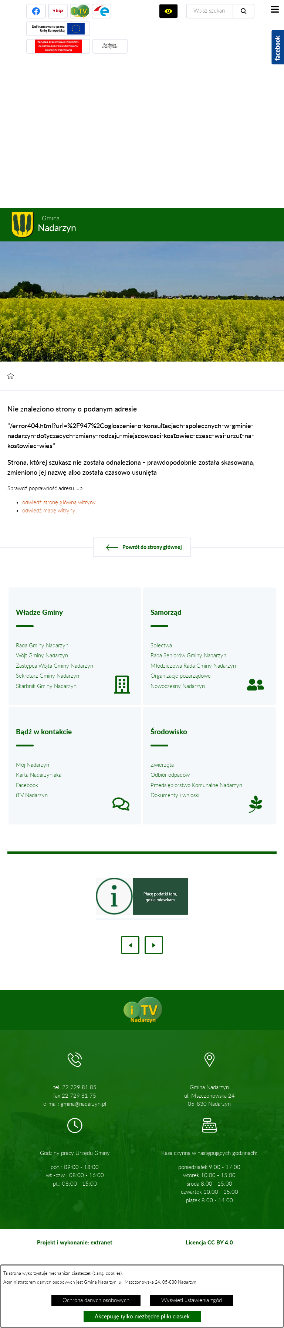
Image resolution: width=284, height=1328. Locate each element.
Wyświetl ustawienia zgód (191, 1300)
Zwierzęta (162, 765)
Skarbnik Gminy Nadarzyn (46, 686)
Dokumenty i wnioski (175, 795)
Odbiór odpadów (170, 775)
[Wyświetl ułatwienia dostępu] (168, 11)
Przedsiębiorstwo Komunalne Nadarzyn (196, 785)
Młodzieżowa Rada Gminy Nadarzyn (193, 666)
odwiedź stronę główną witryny (59, 502)
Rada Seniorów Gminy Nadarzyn (188, 655)
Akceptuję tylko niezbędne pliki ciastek (142, 1316)
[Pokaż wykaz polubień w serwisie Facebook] (277, 47)
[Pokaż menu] (275, 9)
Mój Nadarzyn (32, 765)
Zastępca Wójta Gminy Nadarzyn (54, 666)
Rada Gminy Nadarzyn (42, 645)
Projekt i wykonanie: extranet (74, 1242)
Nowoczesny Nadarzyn (178, 686)
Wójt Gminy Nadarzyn (42, 655)
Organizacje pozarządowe (181, 676)
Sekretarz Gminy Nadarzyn (47, 676)
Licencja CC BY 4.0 (209, 1242)
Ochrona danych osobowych (95, 1300)
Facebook (27, 785)
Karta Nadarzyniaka (38, 775)
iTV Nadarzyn (32, 795)
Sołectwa (161, 645)
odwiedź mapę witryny (48, 511)
